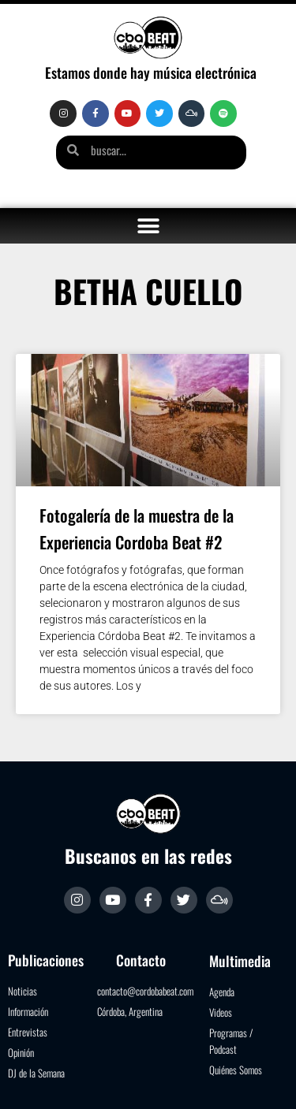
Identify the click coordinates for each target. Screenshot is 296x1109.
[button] (148, 226)
